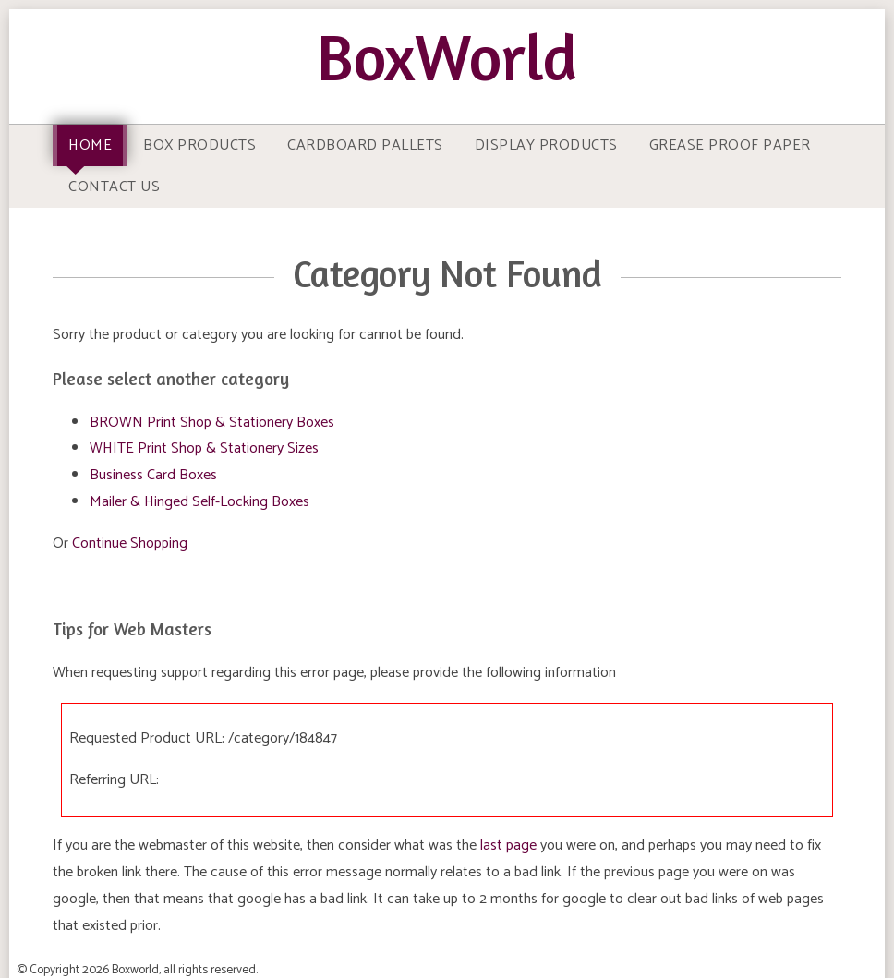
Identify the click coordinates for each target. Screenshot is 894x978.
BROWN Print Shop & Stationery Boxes (212, 422)
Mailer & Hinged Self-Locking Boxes (199, 501)
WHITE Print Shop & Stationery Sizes (204, 448)
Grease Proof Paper (730, 145)
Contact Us (114, 187)
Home (90, 145)
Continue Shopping (129, 543)
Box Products (199, 145)
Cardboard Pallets (365, 145)
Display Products (546, 145)
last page (508, 845)
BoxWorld (447, 57)
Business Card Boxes (153, 475)
